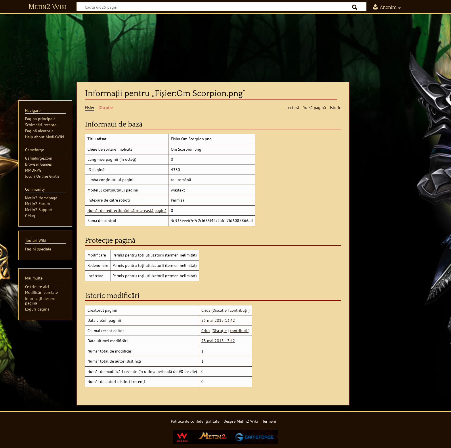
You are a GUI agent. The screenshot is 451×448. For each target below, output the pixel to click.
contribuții (239, 310)
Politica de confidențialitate (195, 421)
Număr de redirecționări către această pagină (127, 210)
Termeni (269, 421)
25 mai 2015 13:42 (218, 320)
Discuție (220, 310)
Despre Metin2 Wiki (240, 421)
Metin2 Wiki (47, 7)
